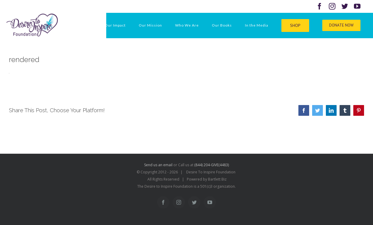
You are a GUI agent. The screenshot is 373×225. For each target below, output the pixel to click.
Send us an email (158, 164)
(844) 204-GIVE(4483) (211, 164)
